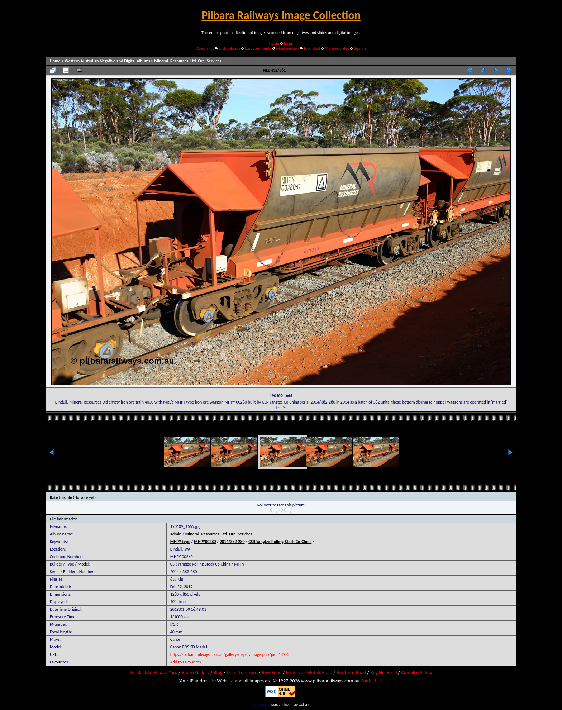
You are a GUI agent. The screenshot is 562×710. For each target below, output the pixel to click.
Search (360, 48)
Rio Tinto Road (351, 673)
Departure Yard (242, 673)
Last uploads (229, 48)
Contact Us (372, 681)
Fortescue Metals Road (309, 673)
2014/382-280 (232, 541)
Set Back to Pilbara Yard (153, 673)
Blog (218, 673)
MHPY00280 (205, 541)
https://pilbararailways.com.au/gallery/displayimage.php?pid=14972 (230, 654)
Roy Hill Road (383, 673)
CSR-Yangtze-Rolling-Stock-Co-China (279, 541)
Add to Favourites (185, 661)
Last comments (258, 48)
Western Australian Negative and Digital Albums (107, 60)
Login (288, 43)
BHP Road (272, 673)
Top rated (312, 48)
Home (274, 43)
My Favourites (337, 48)
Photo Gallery (195, 673)
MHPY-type (180, 541)
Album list (205, 48)
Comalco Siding (416, 673)
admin (176, 534)
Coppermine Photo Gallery (290, 704)
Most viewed (287, 48)
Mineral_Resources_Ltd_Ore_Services (187, 60)
